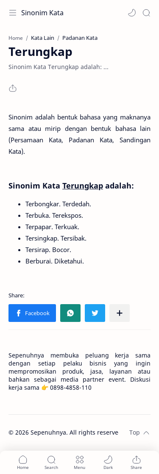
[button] (132, 12)
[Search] (146, 12)
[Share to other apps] (119, 313)
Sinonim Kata (42, 12)
